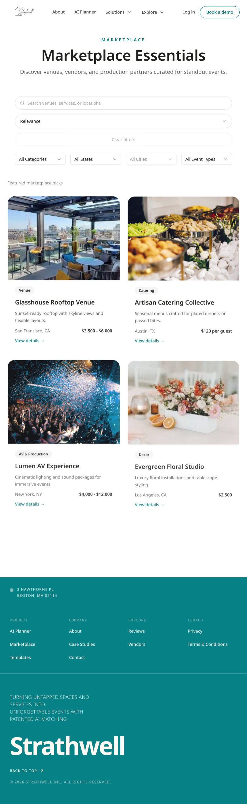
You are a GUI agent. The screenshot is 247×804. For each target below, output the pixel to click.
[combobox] (123, 121)
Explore (153, 12)
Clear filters (123, 139)
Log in (188, 12)
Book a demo (219, 12)
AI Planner (85, 12)
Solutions (119, 12)
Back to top (27, 772)
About (58, 12)
